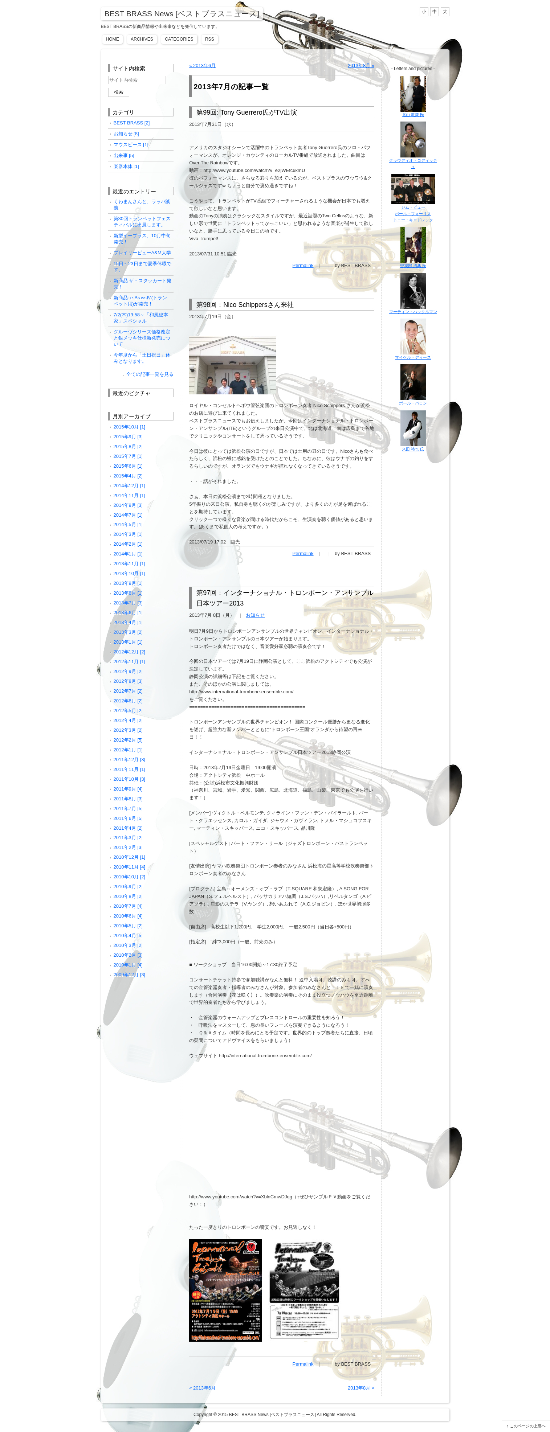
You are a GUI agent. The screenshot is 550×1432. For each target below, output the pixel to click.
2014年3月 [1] (128, 534)
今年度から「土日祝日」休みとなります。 (142, 358)
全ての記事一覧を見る (150, 374)
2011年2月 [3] (128, 847)
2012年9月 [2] (128, 671)
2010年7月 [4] (128, 906)
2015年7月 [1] (128, 456)
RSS (209, 39)
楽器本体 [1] (126, 166)
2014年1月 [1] (128, 554)
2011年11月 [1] (130, 769)
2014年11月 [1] (130, 495)
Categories (179, 39)
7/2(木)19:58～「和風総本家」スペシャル (141, 318)
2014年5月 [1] (128, 524)
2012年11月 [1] (130, 661)
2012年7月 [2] (128, 691)
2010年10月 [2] (130, 876)
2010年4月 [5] (128, 935)
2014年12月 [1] (130, 485)
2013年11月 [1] (130, 563)
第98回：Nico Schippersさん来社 (245, 304)
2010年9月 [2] (128, 886)
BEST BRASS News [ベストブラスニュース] (182, 13)
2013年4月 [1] (128, 622)
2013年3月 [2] (128, 632)
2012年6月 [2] (128, 700)
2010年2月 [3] (128, 955)
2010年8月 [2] (128, 896)
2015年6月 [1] (128, 466)
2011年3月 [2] (128, 837)
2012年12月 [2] (130, 652)
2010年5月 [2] (128, 925)
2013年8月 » (361, 65)
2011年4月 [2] (128, 828)
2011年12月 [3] (130, 759)
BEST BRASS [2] (132, 123)
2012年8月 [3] (128, 681)
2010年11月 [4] (130, 867)
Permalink (303, 265)
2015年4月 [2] (128, 476)
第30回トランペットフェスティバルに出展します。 (142, 221)
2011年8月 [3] (128, 798)
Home (112, 39)
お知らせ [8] (126, 133)
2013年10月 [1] (130, 573)
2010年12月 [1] (130, 857)
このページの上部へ (528, 1426)
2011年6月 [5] (128, 818)
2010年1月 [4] (128, 965)
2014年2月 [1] (128, 544)
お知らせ (255, 615)
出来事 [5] (124, 155)
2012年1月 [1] (128, 749)
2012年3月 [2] (128, 730)
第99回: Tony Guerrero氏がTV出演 (246, 112)
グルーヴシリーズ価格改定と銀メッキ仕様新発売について (142, 338)
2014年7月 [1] (128, 515)
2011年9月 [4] (128, 789)
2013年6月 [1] (128, 612)
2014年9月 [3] (128, 505)
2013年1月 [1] (128, 642)
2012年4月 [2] (128, 720)
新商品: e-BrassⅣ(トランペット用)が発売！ (140, 301)
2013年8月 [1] (128, 593)
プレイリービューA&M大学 (142, 252)
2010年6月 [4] (128, 916)
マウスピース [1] (131, 144)
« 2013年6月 (202, 65)
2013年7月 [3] (128, 603)
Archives (142, 39)
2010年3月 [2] (128, 945)
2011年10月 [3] (130, 779)
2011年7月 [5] (128, 808)
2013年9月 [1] (128, 583)
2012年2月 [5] (128, 740)
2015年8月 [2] (128, 446)
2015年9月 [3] (128, 436)
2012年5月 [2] (128, 710)
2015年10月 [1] (130, 427)
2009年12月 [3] (130, 974)
